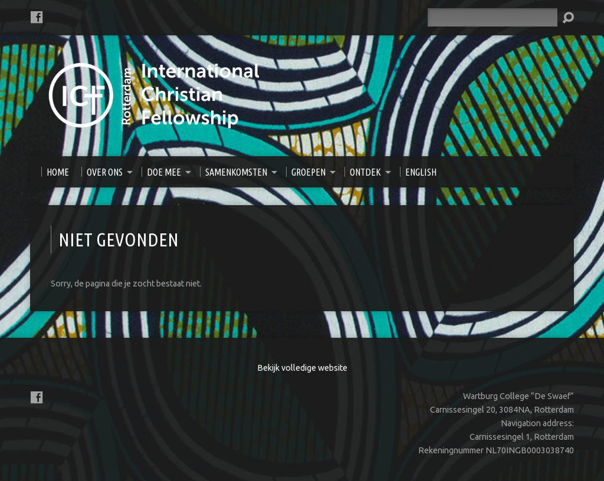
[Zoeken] (492, 17)
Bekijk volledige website (302, 368)
